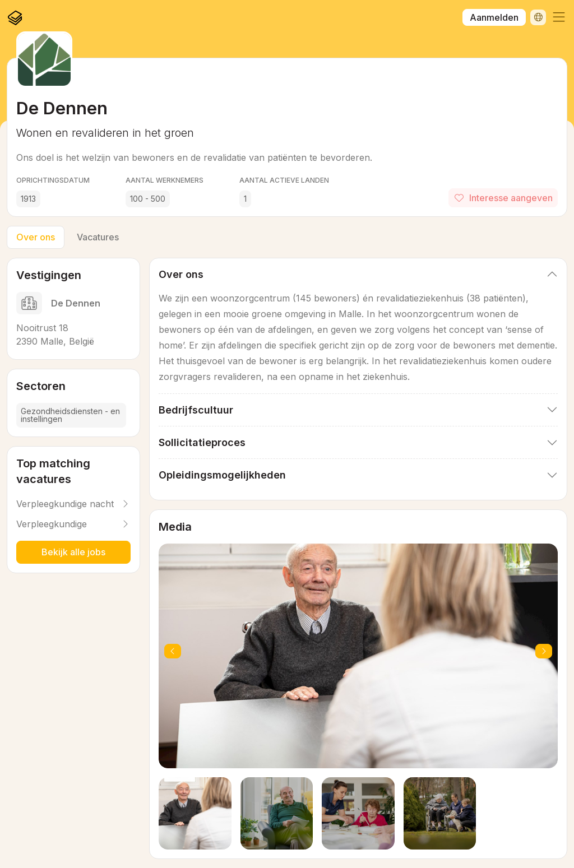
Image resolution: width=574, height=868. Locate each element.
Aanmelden (494, 17)
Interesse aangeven (503, 197)
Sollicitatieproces (202, 442)
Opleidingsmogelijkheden (222, 475)
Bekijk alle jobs (73, 552)
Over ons (35, 237)
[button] (558, 17)
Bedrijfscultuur (196, 410)
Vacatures (98, 237)
